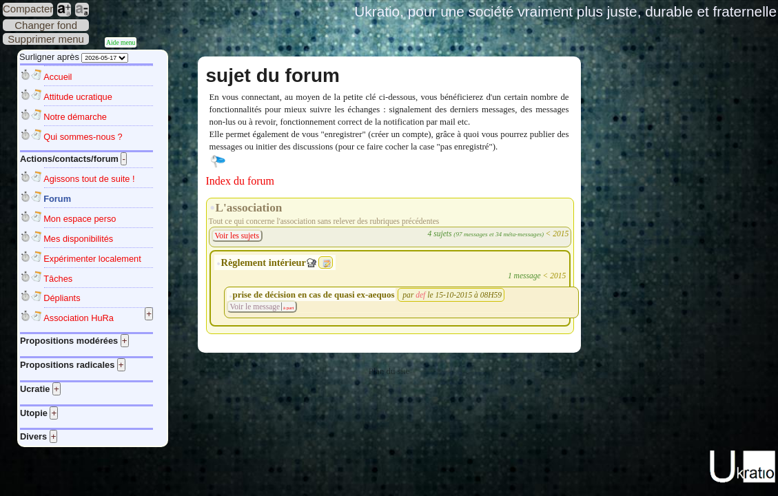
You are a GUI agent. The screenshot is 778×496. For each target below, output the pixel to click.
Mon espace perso (79, 219)
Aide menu (120, 42)
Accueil (57, 77)
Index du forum (240, 181)
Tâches (57, 278)
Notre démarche (75, 117)
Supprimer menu (46, 39)
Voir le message (255, 306)
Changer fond (45, 25)
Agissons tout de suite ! (88, 179)
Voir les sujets (237, 235)
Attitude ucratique (77, 97)
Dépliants (61, 298)
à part (288, 307)
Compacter (28, 8)
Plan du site (389, 371)
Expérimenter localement (92, 259)
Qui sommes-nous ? (83, 137)
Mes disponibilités (78, 239)
